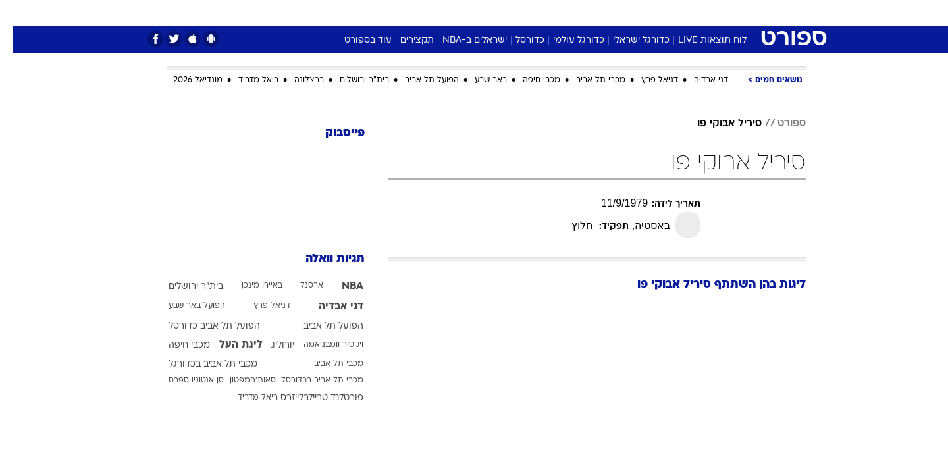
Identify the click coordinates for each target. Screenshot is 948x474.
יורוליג (270, 345)
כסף (541, 13)
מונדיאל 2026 (185, 80)
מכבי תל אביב (588, 80)
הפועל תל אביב (419, 80)
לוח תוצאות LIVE (700, 40)
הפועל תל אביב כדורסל (202, 326)
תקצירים (404, 40)
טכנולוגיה (372, 13)
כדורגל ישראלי (628, 40)
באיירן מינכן (249, 286)
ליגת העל (228, 345)
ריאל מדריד (246, 80)
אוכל (507, 13)
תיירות (421, 13)
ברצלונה (296, 80)
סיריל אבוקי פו (717, 123)
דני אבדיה (698, 80)
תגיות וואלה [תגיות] (322, 259)
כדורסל (517, 40)
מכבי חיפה (529, 80)
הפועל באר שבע (184, 306)
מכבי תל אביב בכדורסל (310, 380)
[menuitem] (699, 13)
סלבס (578, 13)
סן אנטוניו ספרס (183, 380)
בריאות (466, 13)
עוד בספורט (355, 40)
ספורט (662, 13)
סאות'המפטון (240, 380)
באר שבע (478, 80)
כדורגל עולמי (566, 40)
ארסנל (299, 286)
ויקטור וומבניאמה (321, 345)
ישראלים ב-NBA (462, 40)
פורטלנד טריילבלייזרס (309, 398)
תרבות (619, 13)
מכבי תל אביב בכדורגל (200, 364)
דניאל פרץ (647, 80)
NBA (340, 286)
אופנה (323, 13)
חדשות (707, 13)
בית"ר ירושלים (352, 80)
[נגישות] (18, 13)
